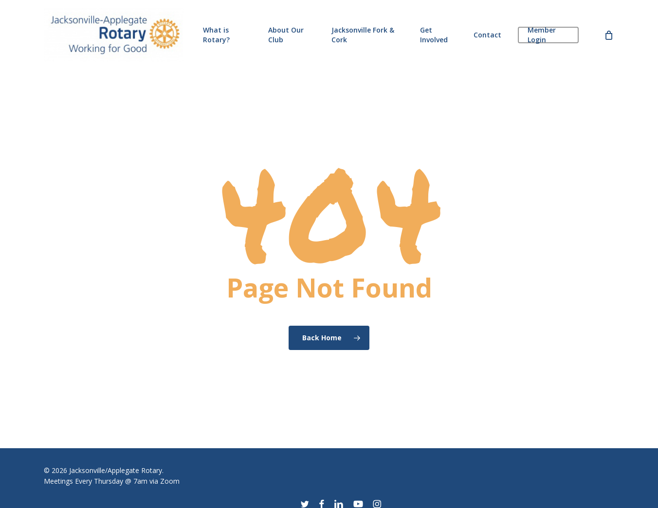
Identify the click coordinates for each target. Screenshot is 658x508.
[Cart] (608, 35)
